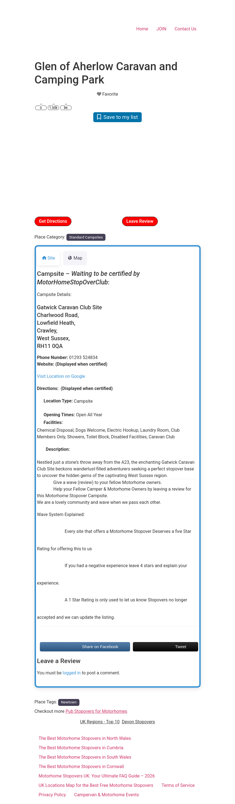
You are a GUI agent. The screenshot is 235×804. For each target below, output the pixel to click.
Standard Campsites (86, 237)
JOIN (161, 29)
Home (142, 29)
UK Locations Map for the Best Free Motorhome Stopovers (96, 785)
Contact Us (186, 29)
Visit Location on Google (61, 376)
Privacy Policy (52, 794)
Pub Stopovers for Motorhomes (96, 711)
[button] (47, 169)
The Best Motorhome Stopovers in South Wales (85, 757)
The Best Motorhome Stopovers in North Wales (85, 738)
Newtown (68, 702)
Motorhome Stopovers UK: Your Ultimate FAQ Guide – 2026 (97, 776)
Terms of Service (178, 785)
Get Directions (53, 221)
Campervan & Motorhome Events (106, 794)
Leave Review (140, 221)
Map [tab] (75, 258)
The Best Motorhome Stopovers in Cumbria (81, 747)
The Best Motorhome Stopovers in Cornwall (81, 766)
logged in (72, 672)
